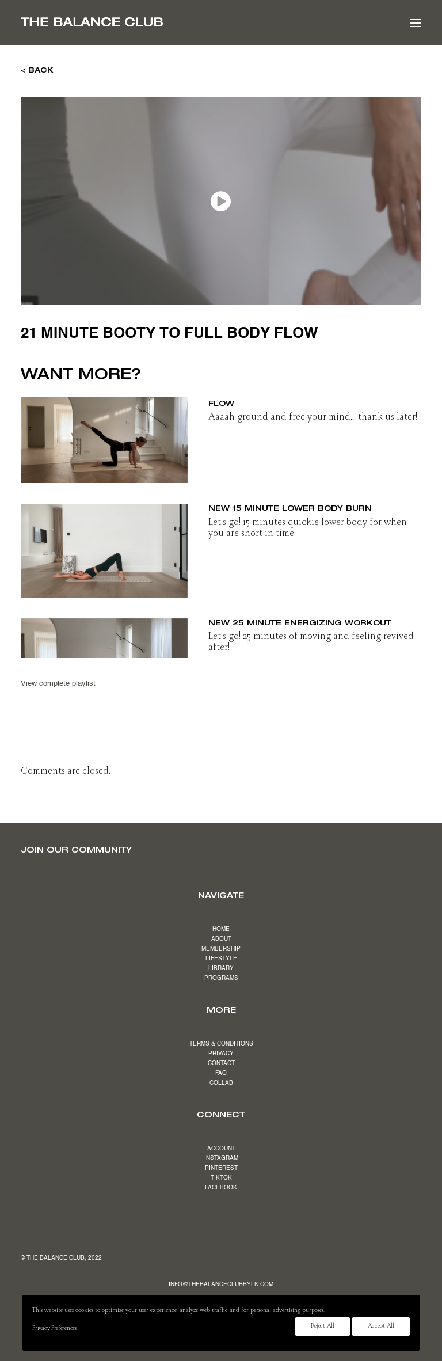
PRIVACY (221, 1053)
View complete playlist (58, 683)
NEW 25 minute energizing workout (299, 622)
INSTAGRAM (221, 1158)
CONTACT (221, 1063)
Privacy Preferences (54, 1328)
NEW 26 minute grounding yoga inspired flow (311, 398)
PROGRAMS (221, 978)
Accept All (381, 1326)
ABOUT (221, 939)
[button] (415, 22)
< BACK (37, 69)
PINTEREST (221, 1168)
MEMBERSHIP (221, 949)
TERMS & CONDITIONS (221, 1044)
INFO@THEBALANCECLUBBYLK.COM (221, 1284)
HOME (221, 929)
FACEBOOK (221, 1188)
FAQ (221, 1073)
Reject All (322, 1326)
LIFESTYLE (221, 958)
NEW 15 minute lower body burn (290, 507)
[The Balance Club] (92, 21)
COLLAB (221, 1083)
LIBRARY (221, 968)
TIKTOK (221, 1178)
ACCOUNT (221, 1148)
